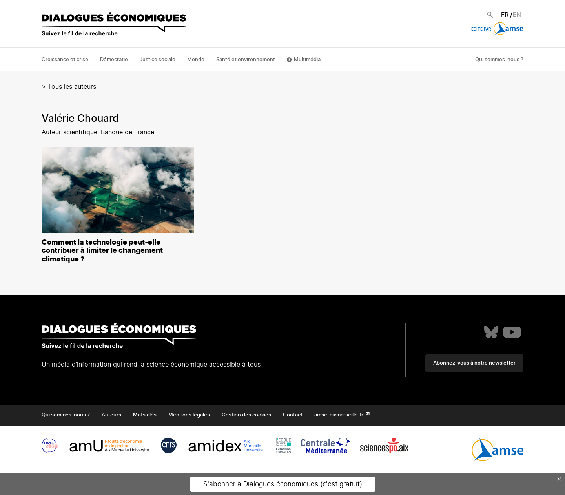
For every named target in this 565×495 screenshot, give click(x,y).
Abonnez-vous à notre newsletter (474, 363)
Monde (195, 59)
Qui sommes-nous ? (499, 59)
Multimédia (307, 59)
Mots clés (145, 415)
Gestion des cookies (246, 415)
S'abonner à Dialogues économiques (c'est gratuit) (282, 484)
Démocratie (114, 59)
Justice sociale (157, 59)
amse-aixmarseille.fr (339, 415)
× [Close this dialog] (559, 479)
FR (504, 15)
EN (516, 15)
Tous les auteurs (72, 87)
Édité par (497, 29)
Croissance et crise (65, 59)
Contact (293, 415)
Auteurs (111, 415)
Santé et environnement (245, 59)
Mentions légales (189, 415)
